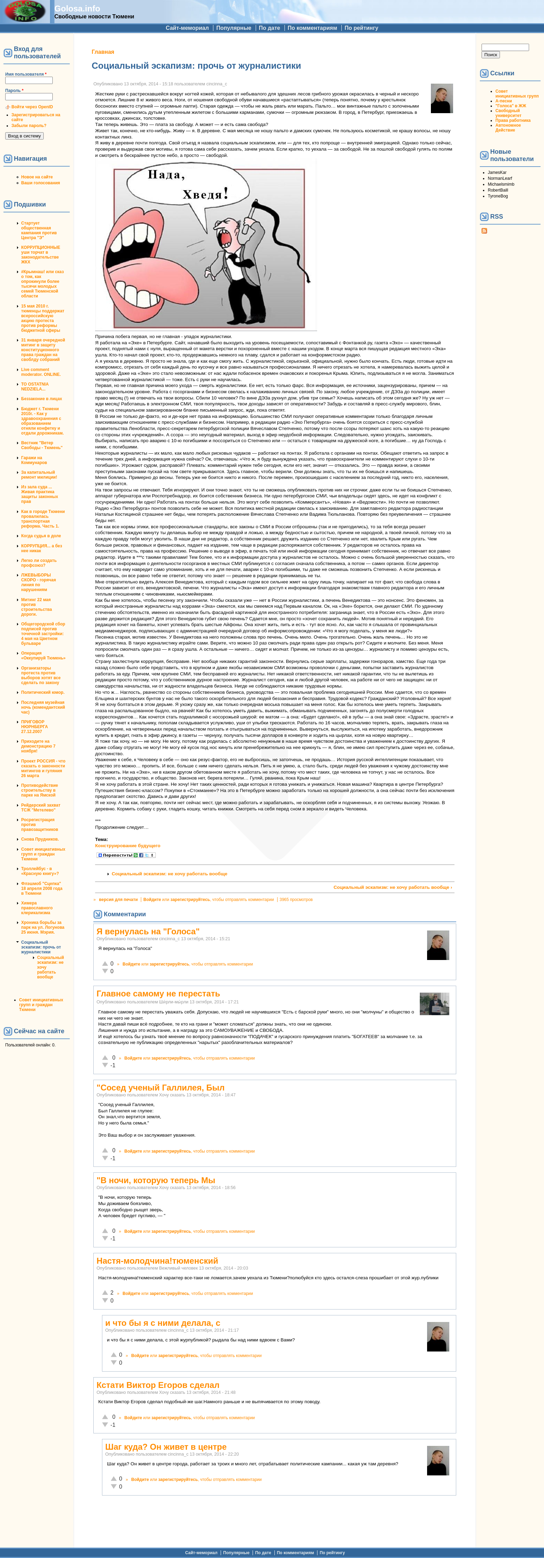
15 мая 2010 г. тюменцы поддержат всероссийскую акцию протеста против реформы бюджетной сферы (42, 318)
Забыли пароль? (28, 125)
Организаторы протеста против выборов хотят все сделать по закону (41, 675)
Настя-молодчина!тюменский (157, 1260)
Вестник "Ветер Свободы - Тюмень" (41, 445)
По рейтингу (361, 28)
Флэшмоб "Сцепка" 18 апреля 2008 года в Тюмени (41, 888)
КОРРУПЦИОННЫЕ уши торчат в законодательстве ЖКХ (40, 254)
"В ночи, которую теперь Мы (155, 1180)
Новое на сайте (37, 177)
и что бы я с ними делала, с (162, 1323)
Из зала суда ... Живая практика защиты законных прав (39, 494)
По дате (269, 28)
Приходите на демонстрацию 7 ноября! (38, 746)
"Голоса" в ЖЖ (510, 105)
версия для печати (118, 899)
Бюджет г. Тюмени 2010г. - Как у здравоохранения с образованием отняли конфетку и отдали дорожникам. (42, 421)
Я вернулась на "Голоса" (147, 931)
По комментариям (312, 28)
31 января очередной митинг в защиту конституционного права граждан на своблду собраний (43, 350)
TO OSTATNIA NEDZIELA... (35, 386)
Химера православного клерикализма (37, 908)
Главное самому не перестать (158, 993)
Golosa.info (77, 8)
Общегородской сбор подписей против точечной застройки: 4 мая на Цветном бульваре (43, 634)
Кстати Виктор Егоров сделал (157, 1385)
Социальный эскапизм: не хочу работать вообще (169, 873)
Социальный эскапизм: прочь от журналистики (41, 947)
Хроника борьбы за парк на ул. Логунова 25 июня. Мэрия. (43, 927)
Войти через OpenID (32, 106)
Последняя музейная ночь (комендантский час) (43, 707)
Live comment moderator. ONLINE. (41, 372)
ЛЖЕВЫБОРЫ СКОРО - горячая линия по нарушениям (38, 582)
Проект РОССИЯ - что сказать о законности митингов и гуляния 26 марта (43, 768)
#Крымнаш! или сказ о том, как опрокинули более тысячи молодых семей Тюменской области (42, 283)
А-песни (503, 101)
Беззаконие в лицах (41, 398)
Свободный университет (508, 113)
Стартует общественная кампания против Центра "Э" (39, 230)
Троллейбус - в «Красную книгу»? (40, 871)
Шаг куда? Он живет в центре (166, 1446)
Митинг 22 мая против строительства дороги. (36, 607)
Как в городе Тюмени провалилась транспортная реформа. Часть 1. (43, 519)
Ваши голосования (40, 182)
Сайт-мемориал (187, 28)
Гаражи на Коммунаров (34, 460)
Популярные (233, 28)
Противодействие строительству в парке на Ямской (39, 790)
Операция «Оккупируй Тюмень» (43, 655)
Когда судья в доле (41, 535)
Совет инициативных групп (517, 94)
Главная (103, 52)
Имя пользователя (25, 74)
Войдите (152, 899)
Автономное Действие (508, 128)
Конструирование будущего (127, 845)
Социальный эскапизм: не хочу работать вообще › (393, 887)
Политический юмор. (43, 692)
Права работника (512, 120)
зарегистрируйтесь (190, 899)
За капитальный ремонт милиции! (39, 475)
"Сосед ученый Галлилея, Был (160, 1087)
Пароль (14, 90)
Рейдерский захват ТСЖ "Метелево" (40, 807)
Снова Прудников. (40, 839)
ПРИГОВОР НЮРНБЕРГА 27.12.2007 (34, 726)
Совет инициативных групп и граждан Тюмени (43, 854)
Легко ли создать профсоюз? (39, 563)
